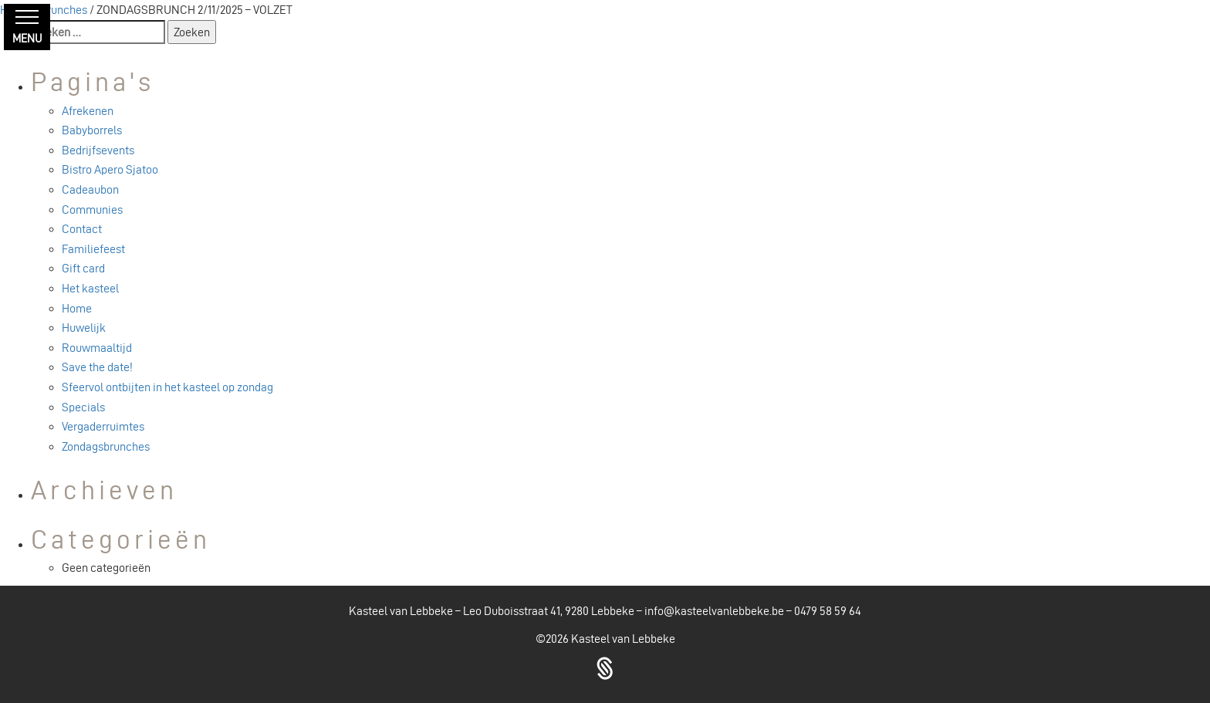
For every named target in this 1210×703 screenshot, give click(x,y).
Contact (82, 228)
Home (77, 308)
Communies (92, 209)
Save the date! (97, 366)
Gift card (83, 268)
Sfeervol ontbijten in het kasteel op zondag (167, 387)
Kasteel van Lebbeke (623, 638)
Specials (83, 407)
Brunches (63, 9)
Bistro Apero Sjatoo (110, 169)
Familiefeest (93, 248)
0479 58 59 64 (827, 610)
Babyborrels (92, 130)
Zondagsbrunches (106, 446)
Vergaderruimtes (103, 426)
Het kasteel (90, 288)
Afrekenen (87, 110)
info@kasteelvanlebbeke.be (714, 610)
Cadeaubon (90, 189)
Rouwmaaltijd (97, 347)
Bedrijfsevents (98, 150)
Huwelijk (84, 327)
